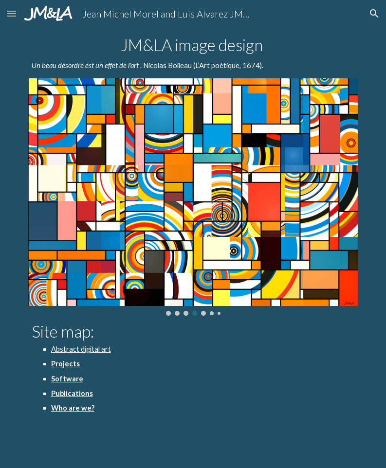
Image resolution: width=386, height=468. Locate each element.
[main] (193, 53)
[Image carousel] (193, 197)
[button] (11, 13)
